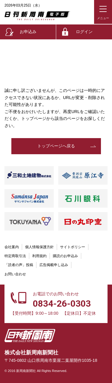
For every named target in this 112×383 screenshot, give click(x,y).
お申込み (28, 31)
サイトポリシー (72, 247)
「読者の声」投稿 (18, 265)
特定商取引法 (15, 256)
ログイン (84, 31)
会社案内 (11, 247)
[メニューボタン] (103, 12)
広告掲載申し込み (53, 265)
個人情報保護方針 (39, 247)
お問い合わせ (15, 274)
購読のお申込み (65, 256)
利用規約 (39, 256)
